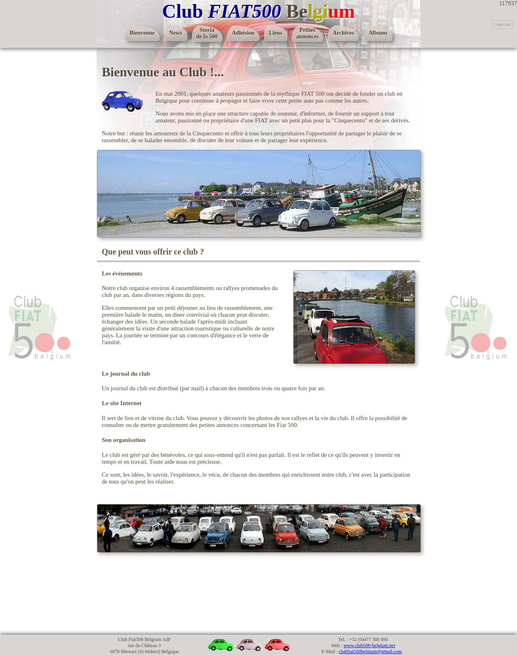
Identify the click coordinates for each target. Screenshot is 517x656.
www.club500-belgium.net (369, 645)
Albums (377, 33)
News (175, 33)
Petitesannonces (307, 33)
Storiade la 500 (207, 33)
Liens (275, 33)
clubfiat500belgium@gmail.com (370, 651)
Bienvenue (142, 33)
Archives (343, 33)
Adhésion (243, 33)
